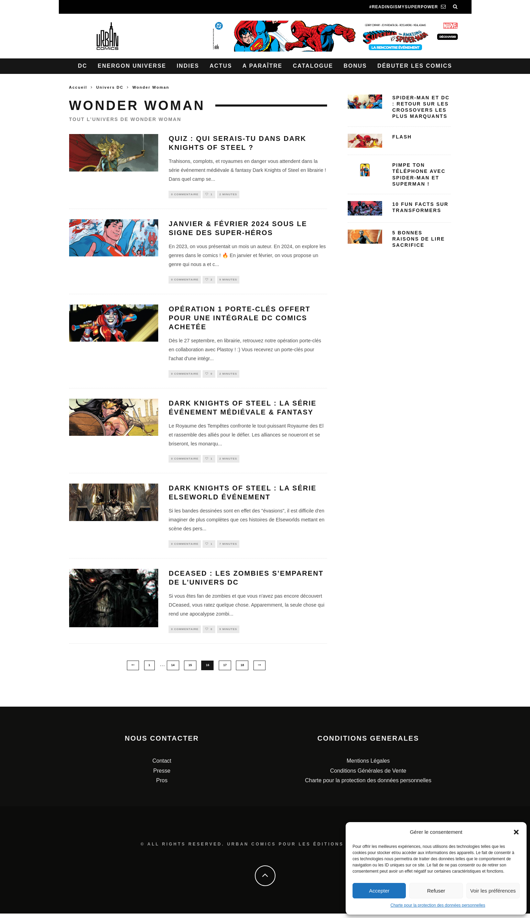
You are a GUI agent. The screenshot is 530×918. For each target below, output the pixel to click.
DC (82, 66)
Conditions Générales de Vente (368, 775)
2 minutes (228, 194)
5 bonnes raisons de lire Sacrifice (418, 239)
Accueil (78, 87)
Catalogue (313, 66)
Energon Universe (132, 66)
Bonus (355, 66)
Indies (188, 66)
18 (242, 670)
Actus (220, 66)
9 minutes (228, 280)
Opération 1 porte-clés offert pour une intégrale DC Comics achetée (239, 319)
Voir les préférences (493, 891)
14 (173, 670)
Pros (161, 785)
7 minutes (228, 547)
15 (190, 670)
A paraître (262, 66)
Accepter (379, 891)
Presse (162, 775)
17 (225, 670)
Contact (161, 765)
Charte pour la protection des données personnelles (437, 905)
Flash (402, 137)
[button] (516, 832)
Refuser (436, 891)
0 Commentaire (184, 194)
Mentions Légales (368, 765)
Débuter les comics (414, 66)
